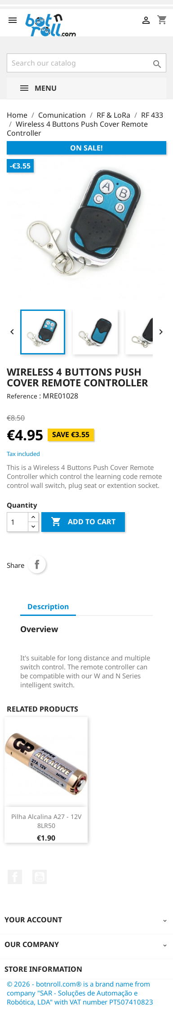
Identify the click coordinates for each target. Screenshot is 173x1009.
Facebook (15, 877)
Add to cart (83, 522)
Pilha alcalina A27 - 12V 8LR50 (46, 821)
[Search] (86, 62)
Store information (43, 969)
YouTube (39, 877)
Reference (22, 396)
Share (37, 564)
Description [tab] (48, 606)
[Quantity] (17, 522)
